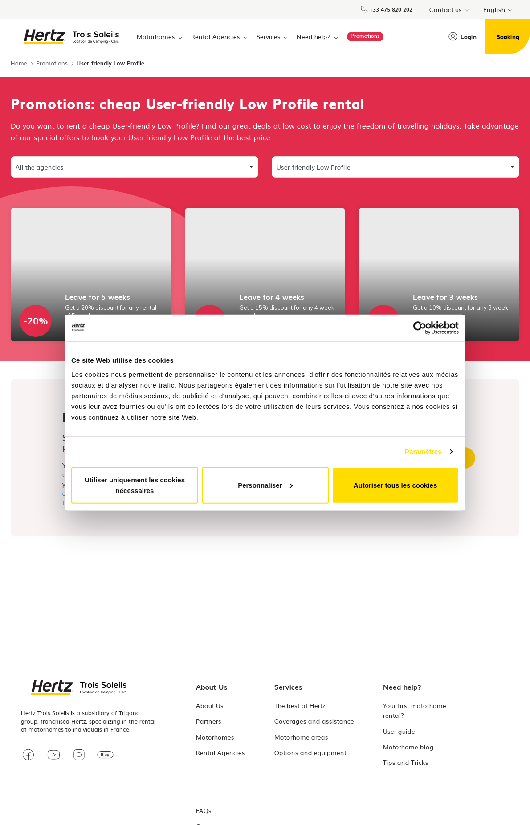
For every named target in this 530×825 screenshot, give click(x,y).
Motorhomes (215, 736)
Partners (208, 720)
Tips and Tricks (405, 762)
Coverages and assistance (314, 720)
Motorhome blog (408, 746)
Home (19, 63)
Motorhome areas (301, 736)
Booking (507, 36)
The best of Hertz (300, 705)
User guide (399, 731)
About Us (210, 705)
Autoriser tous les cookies (395, 485)
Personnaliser (265, 485)
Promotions (52, 63)
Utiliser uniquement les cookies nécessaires (135, 485)
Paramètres (423, 451)
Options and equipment (310, 752)
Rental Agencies (220, 752)
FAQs (204, 810)
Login (462, 36)
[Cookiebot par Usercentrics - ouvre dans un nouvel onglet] (420, 328)
